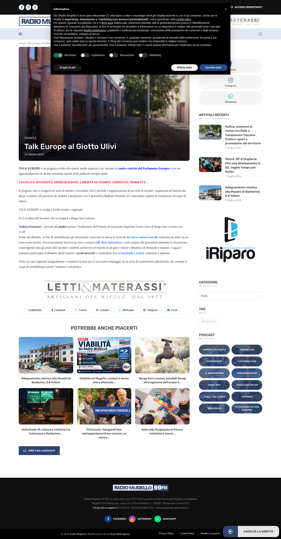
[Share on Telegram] (150, 310)
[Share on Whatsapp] (126, 310)
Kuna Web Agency (120, 533)
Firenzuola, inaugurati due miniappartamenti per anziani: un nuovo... (104, 433)
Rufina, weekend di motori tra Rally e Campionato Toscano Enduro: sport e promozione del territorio (243, 135)
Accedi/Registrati (246, 7)
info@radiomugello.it (105, 507)
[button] (226, 9)
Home (22, 43)
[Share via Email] (172, 310)
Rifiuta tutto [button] (184, 67)
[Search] (260, 34)
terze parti (107, 22)
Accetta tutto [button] (213, 67)
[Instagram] (28, 7)
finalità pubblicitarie (95, 30)
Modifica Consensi (210, 533)
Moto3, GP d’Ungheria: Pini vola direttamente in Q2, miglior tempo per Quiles (242, 165)
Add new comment (39, 450)
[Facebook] (21, 7)
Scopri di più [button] (67, 67)
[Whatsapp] (35, 7)
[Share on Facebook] (58, 310)
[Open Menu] (20, 34)
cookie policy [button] (183, 19)
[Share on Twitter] (81, 310)
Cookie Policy (187, 533)
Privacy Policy (166, 533)
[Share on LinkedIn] (102, 310)
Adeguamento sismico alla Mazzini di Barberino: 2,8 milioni (243, 192)
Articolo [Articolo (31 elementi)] (208, 321)
